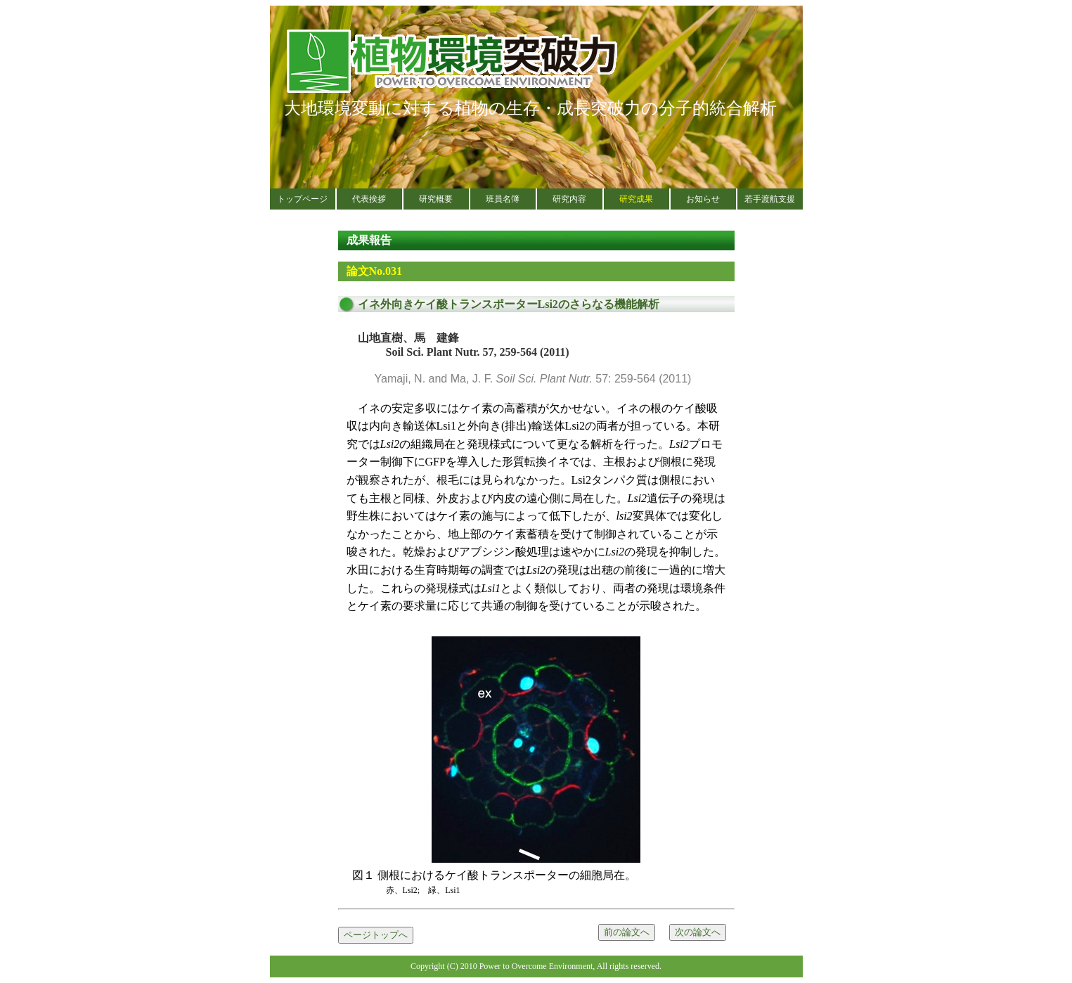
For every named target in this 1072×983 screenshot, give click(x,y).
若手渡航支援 (769, 199)
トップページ (302, 199)
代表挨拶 (369, 199)
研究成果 (636, 199)
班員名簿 (502, 199)
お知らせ (703, 199)
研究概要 (436, 199)
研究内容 (569, 199)
